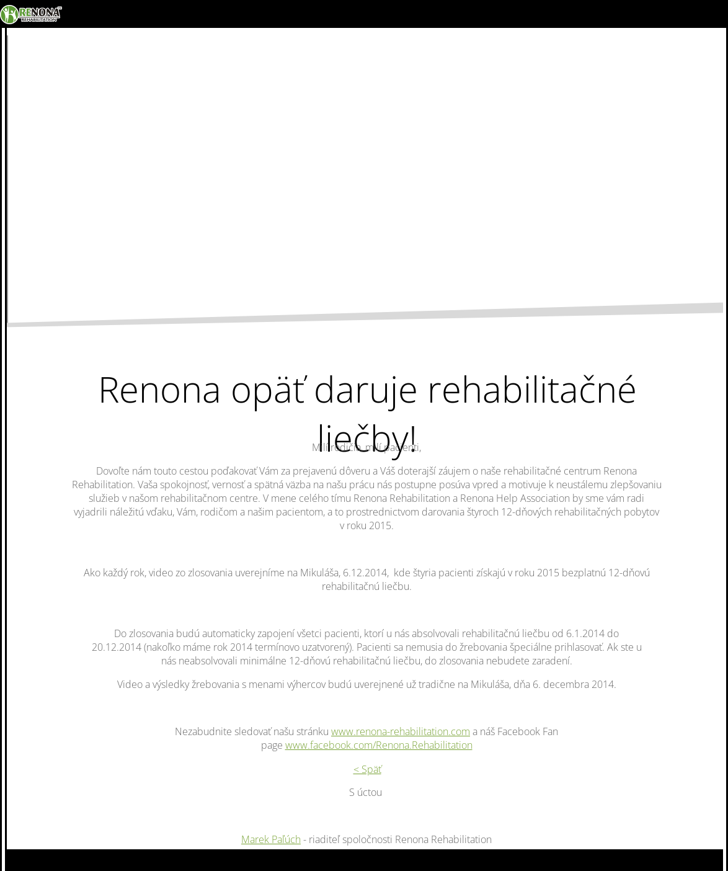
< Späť (367, 769)
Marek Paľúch (271, 839)
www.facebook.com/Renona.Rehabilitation (379, 745)
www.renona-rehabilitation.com (400, 731)
